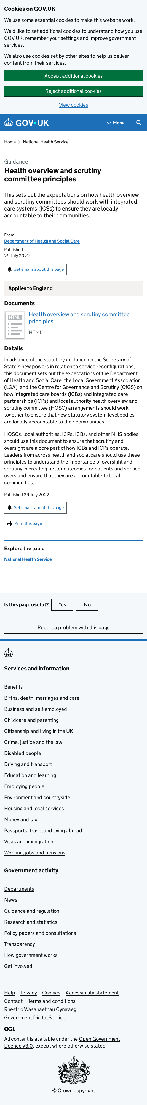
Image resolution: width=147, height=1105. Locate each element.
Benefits (13, 687)
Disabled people (22, 753)
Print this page (28, 523)
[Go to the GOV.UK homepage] (26, 123)
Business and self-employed (35, 709)
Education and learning (30, 775)
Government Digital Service (34, 1017)
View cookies (73, 104)
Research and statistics (30, 922)
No (91, 604)
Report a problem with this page (74, 627)
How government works (31, 955)
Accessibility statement (92, 993)
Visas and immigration (28, 841)
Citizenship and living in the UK (38, 731)
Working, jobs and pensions (34, 852)
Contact (13, 1001)
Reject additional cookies (73, 91)
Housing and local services (34, 808)
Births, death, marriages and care (41, 698)
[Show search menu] (138, 122)
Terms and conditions (52, 1001)
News (10, 900)
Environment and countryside (37, 797)
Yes (65, 604)
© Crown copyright (73, 1090)
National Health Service (45, 141)
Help (9, 993)
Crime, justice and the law (33, 742)
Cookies (51, 993)
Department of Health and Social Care (42, 241)
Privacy (28, 993)
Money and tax (20, 819)
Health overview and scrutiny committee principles (79, 318)
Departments (19, 889)
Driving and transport (28, 764)
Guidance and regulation (31, 911)
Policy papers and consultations (40, 933)
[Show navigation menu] (115, 122)
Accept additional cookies (73, 76)
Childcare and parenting (31, 720)
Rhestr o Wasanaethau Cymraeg (40, 1009)
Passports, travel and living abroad (43, 830)
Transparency (19, 944)
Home (10, 141)
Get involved (18, 966)
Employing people (24, 786)
